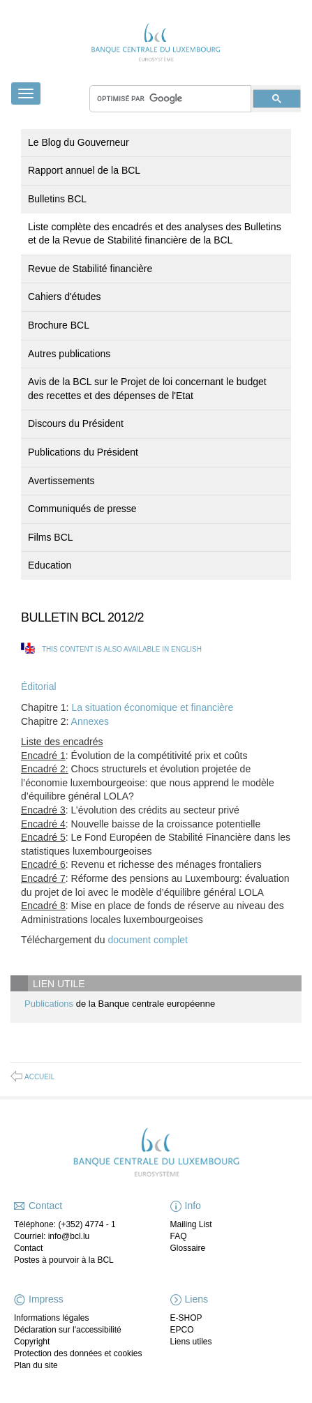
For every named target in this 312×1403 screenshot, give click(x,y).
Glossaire (188, 1248)
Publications (48, 1003)
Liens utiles (191, 1341)
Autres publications (69, 353)
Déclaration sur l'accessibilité (67, 1330)
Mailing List (191, 1224)
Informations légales (51, 1318)
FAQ (178, 1236)
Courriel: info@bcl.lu (51, 1236)
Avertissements (61, 480)
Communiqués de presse (82, 508)
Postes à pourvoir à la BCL (64, 1260)
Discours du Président (76, 423)
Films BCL (50, 537)
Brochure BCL (58, 325)
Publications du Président (83, 452)
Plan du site (36, 1365)
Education (49, 565)
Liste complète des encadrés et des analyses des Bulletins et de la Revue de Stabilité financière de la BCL (154, 233)
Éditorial (39, 686)
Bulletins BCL (57, 198)
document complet (148, 939)
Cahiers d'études (64, 296)
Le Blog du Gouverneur (78, 142)
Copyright (32, 1341)
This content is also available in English (122, 649)
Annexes (90, 721)
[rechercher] (170, 99)
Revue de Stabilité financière (90, 268)
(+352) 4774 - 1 (86, 1224)
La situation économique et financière (152, 707)
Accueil (39, 1077)
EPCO (182, 1330)
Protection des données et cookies (78, 1353)
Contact (28, 1248)
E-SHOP (186, 1318)
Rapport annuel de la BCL (84, 170)
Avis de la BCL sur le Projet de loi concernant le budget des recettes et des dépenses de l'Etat (147, 388)
